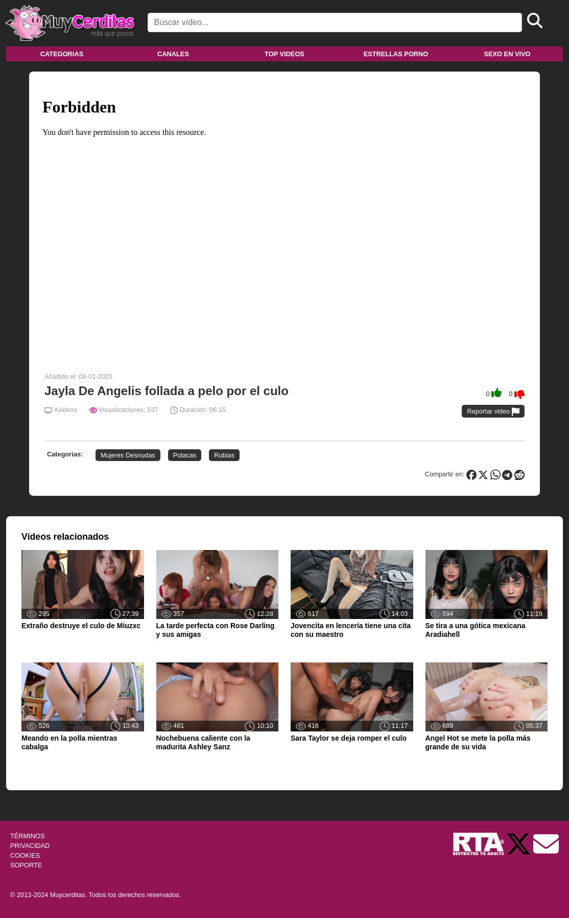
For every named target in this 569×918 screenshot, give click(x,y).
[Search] (335, 22)
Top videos (284, 54)
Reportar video (493, 411)
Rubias (224, 455)
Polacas (185, 455)
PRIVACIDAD (30, 846)
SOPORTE (26, 865)
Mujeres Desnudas (128, 455)
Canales (173, 54)
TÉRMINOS (27, 836)
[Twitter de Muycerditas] (519, 843)
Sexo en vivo (507, 54)
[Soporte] (546, 843)
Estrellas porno (396, 54)
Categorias (61, 54)
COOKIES (25, 855)
